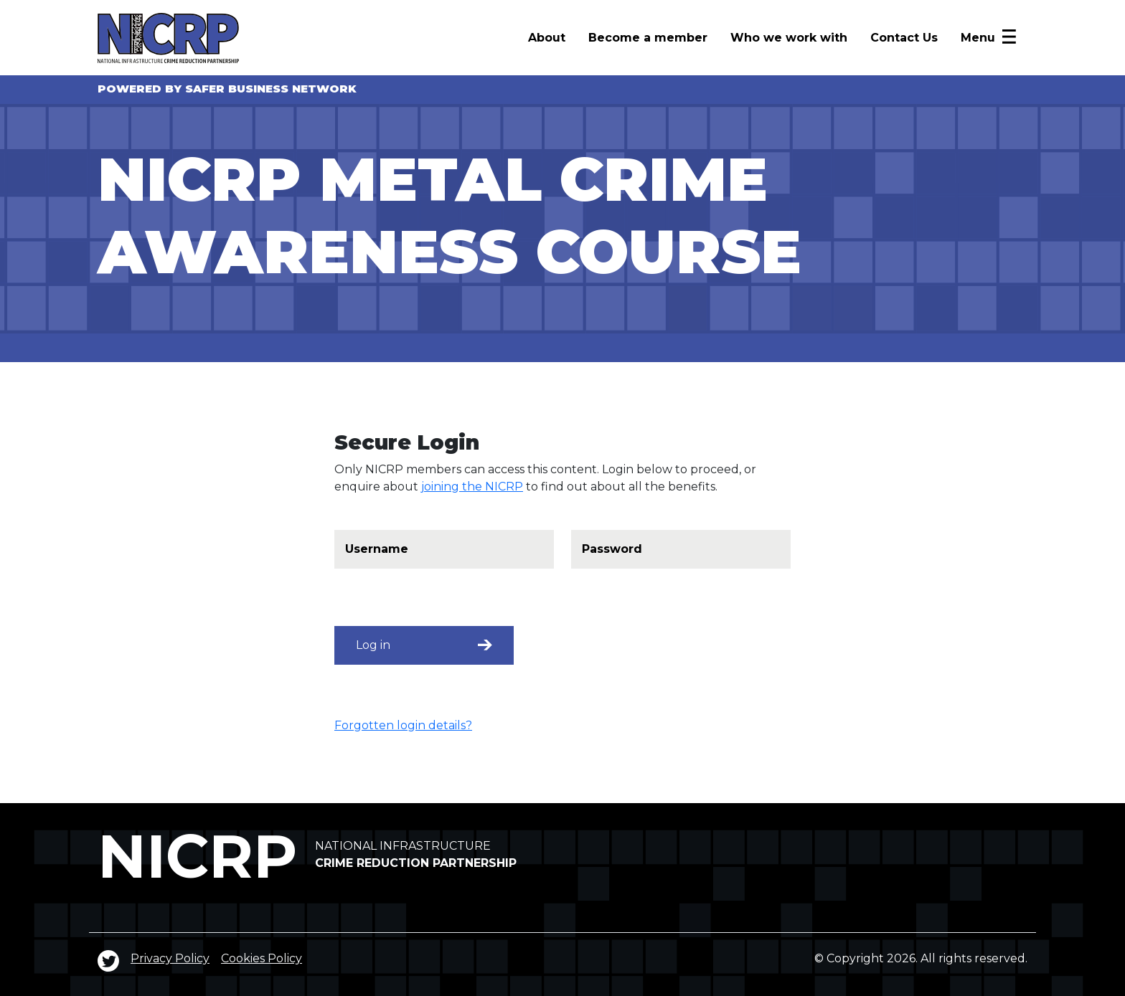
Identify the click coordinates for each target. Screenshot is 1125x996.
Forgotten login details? (403, 725)
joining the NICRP (472, 486)
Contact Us (904, 37)
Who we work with (788, 37)
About (546, 37)
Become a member (647, 37)
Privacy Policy (170, 958)
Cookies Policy (261, 958)
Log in (424, 645)
